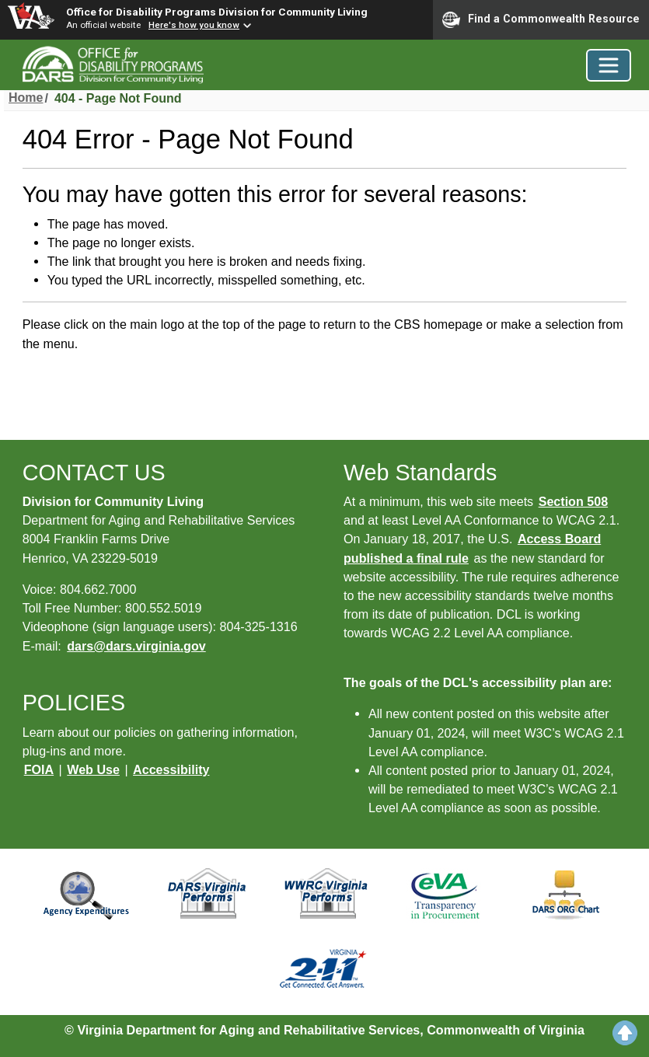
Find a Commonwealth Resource (541, 19)
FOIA (39, 769)
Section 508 (573, 501)
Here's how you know (193, 24)
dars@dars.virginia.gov (136, 646)
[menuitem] (26, 99)
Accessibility (171, 769)
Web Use (93, 769)
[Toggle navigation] (608, 65)
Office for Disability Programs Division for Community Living (217, 11)
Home (26, 97)
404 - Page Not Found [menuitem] (118, 98)
